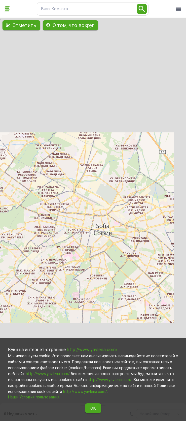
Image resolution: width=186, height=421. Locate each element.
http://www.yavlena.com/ (92, 349)
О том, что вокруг (70, 25)
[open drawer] (178, 8)
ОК (93, 408)
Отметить (21, 25)
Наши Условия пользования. (34, 397)
